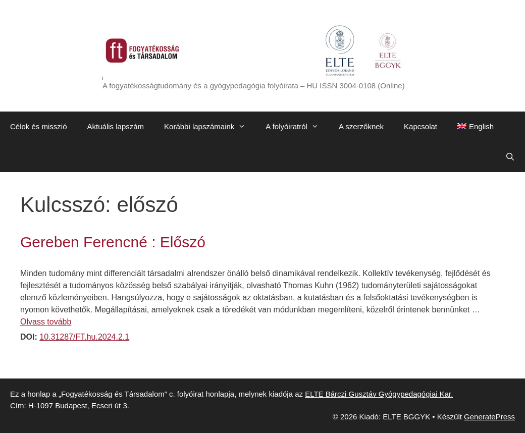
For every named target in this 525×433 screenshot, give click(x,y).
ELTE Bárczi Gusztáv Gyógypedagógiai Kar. (379, 394)
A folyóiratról (297, 127)
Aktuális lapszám (115, 126)
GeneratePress (489, 416)
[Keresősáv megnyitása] (510, 157)
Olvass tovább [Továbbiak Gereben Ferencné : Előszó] (45, 321)
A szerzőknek (361, 126)
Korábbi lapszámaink (209, 127)
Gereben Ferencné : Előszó (112, 242)
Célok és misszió (38, 126)
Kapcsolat (420, 126)
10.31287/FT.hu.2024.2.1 (84, 337)
